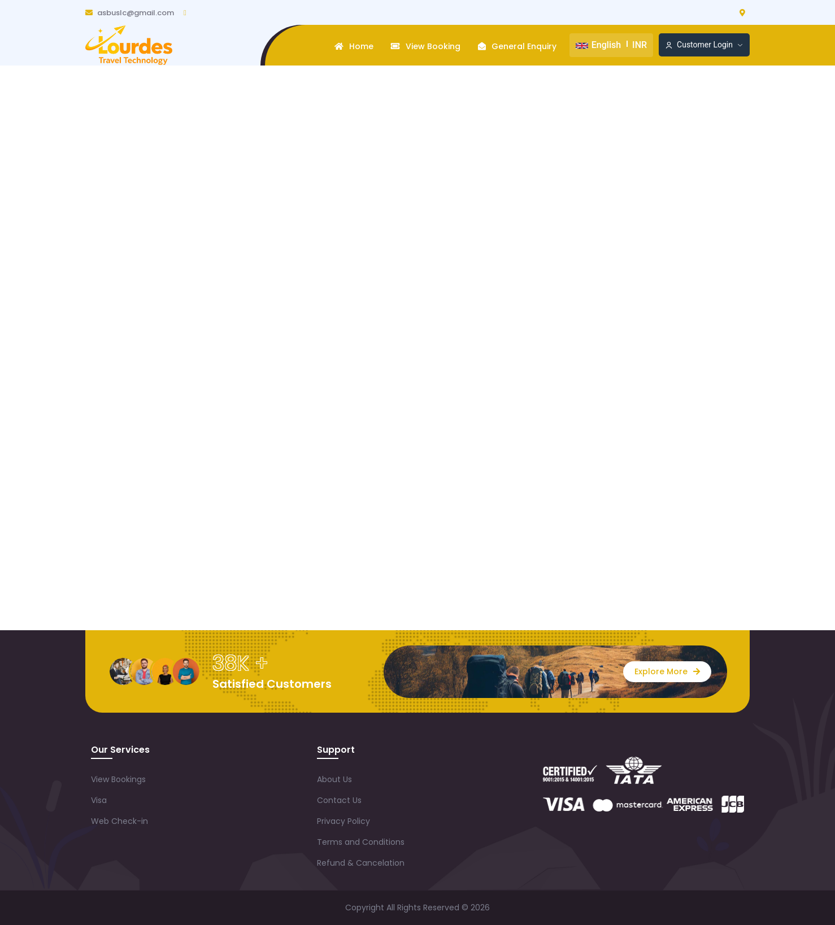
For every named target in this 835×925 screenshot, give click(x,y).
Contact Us (339, 800)
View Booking (425, 46)
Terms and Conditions (361, 842)
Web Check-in (119, 821)
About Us (334, 779)
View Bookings (118, 779)
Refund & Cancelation (361, 863)
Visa (99, 800)
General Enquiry (517, 46)
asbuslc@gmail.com (129, 12)
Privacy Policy (343, 821)
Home (353, 46)
